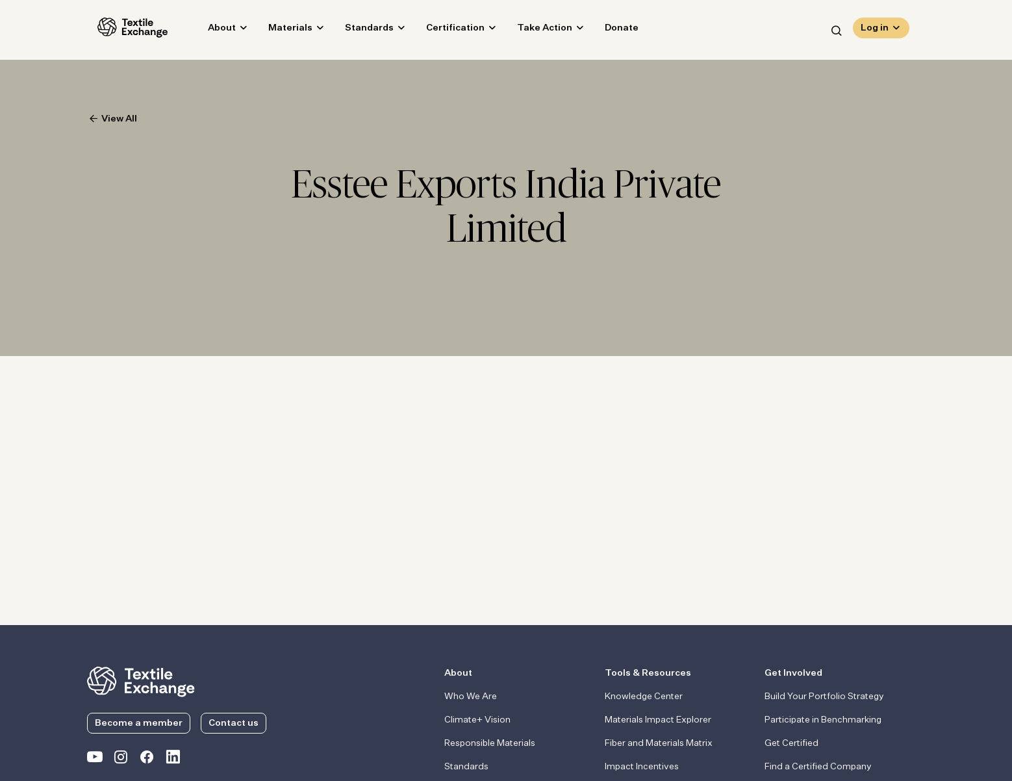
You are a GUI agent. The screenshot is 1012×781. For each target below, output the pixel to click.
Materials (280, 29)
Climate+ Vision (477, 719)
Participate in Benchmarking (823, 719)
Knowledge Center (644, 696)
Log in (875, 29)
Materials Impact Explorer (658, 719)
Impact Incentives (642, 766)
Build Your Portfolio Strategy (824, 696)
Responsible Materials (489, 743)
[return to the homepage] (141, 680)
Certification (445, 29)
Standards (359, 29)
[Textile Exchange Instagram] (121, 759)
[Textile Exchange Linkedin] (173, 759)
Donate (611, 29)
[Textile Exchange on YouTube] (95, 759)
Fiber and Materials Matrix (659, 743)
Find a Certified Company (818, 766)
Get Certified (791, 743)
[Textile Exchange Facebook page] (147, 759)
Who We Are (470, 696)
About (211, 29)
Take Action (534, 29)
